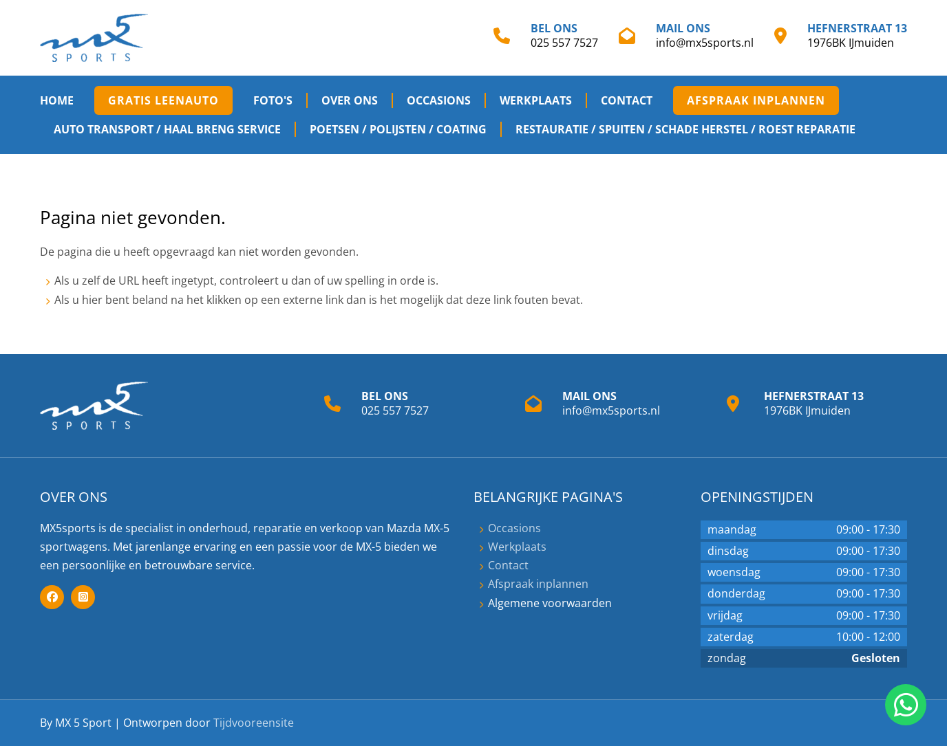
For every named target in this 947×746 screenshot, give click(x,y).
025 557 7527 (564, 42)
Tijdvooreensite (253, 722)
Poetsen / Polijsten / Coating (398, 129)
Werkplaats (536, 100)
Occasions (439, 100)
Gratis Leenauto (163, 100)
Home (57, 100)
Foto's (272, 100)
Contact (626, 100)
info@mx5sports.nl (705, 42)
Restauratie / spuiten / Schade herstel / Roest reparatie (685, 129)
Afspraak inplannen (756, 100)
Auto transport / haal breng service (167, 129)
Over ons (349, 100)
